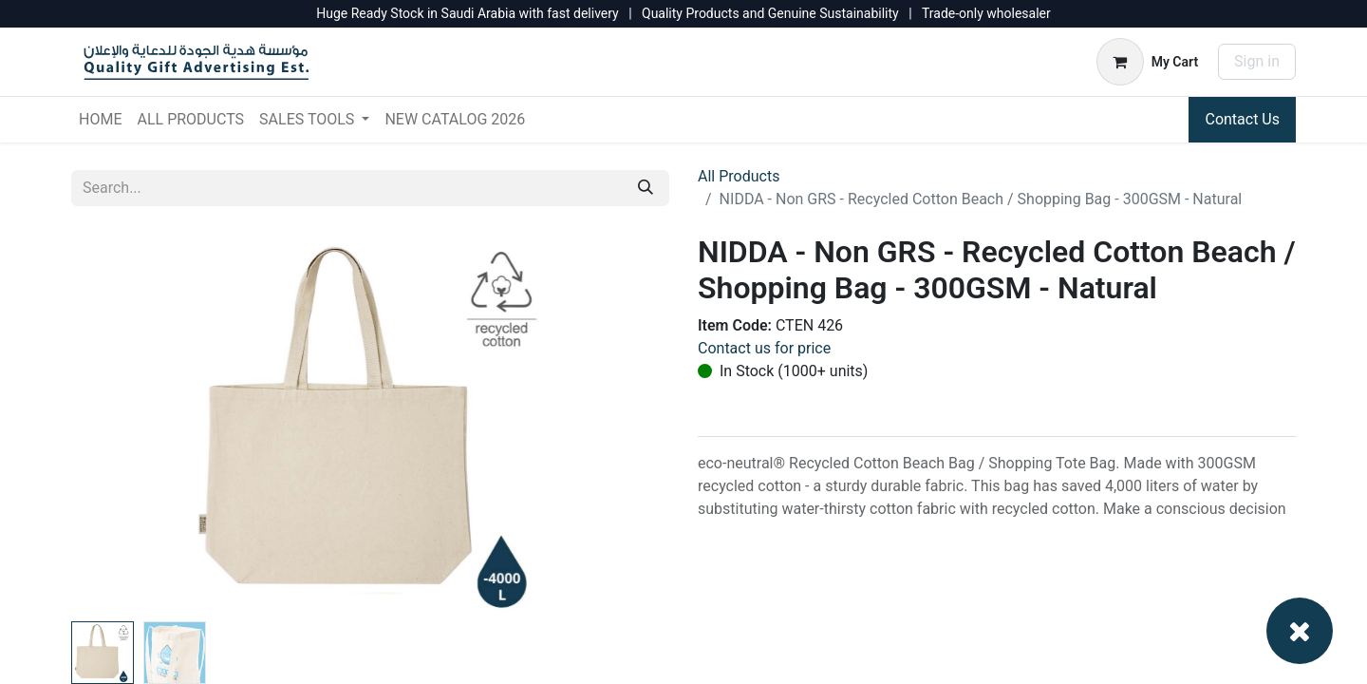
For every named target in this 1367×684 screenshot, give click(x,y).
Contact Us (1242, 119)
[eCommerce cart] (1147, 61)
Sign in (1257, 61)
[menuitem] (100, 120)
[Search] (645, 188)
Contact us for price (764, 348)
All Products (738, 176)
